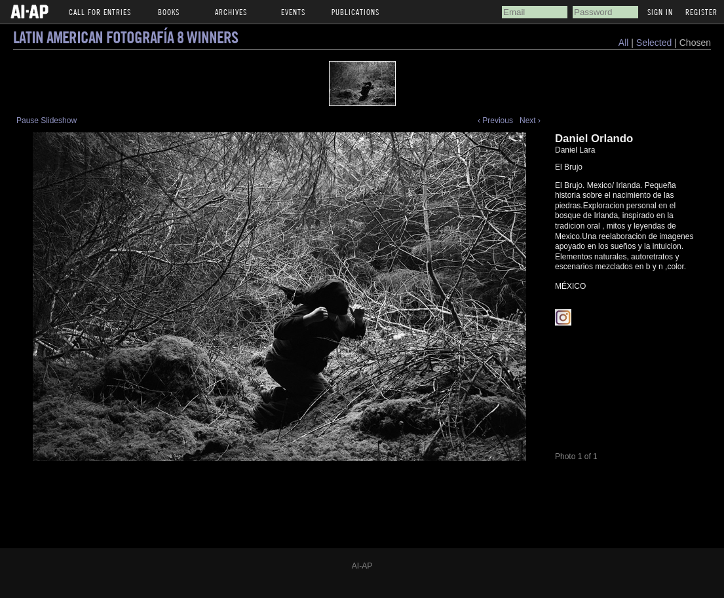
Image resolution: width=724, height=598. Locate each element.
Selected (655, 42)
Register (701, 12)
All (624, 42)
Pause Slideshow (46, 120)
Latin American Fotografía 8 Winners (125, 37)
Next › (530, 120)
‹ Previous (495, 120)
